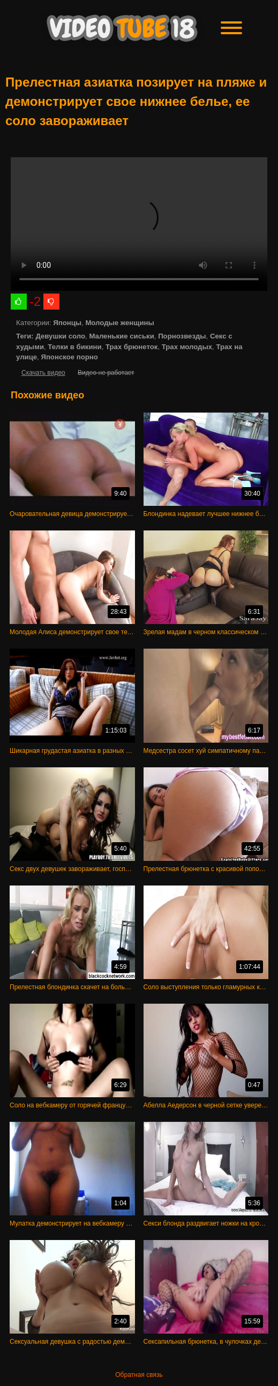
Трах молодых (187, 347)
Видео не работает (106, 372)
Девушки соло (60, 336)
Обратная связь (138, 1375)
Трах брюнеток (131, 347)
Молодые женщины (119, 323)
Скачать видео (43, 372)
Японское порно (69, 357)
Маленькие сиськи (121, 336)
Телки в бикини (74, 347)
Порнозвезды (182, 336)
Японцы (67, 323)
